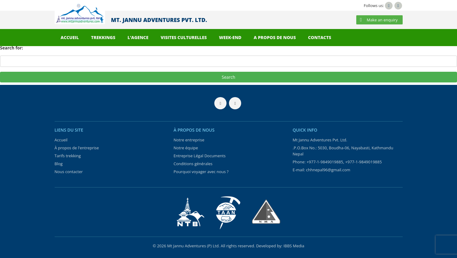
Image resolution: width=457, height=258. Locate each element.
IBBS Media (293, 246)
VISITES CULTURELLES (184, 37)
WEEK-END (230, 37)
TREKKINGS (103, 37)
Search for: (11, 48)
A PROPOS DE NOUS (275, 37)
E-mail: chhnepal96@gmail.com (321, 170)
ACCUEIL (70, 37)
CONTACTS (319, 37)
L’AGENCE (138, 37)
